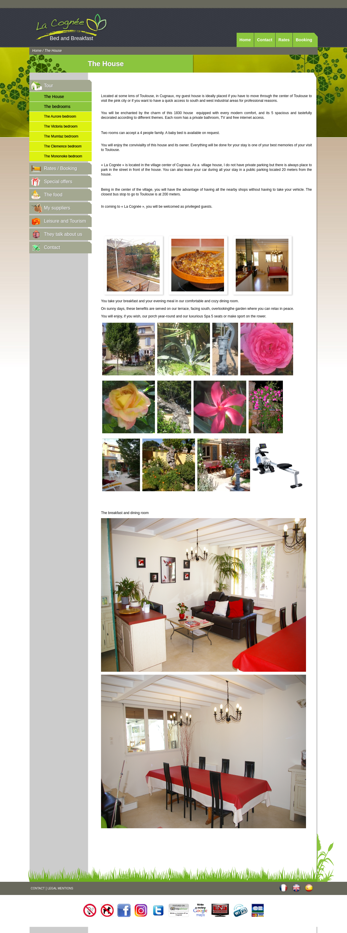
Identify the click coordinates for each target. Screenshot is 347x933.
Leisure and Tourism (65, 221)
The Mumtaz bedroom (61, 136)
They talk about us (63, 234)
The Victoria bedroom (61, 126)
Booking (304, 39)
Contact (264, 39)
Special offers (58, 181)
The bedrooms (57, 106)
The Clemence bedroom (63, 146)
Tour (48, 85)
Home (245, 39)
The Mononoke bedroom (63, 156)
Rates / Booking (60, 168)
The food (53, 194)
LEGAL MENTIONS (60, 888)
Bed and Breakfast (71, 38)
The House (54, 96)
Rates (284, 39)
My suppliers (57, 207)
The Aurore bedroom (60, 116)
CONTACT (38, 888)
